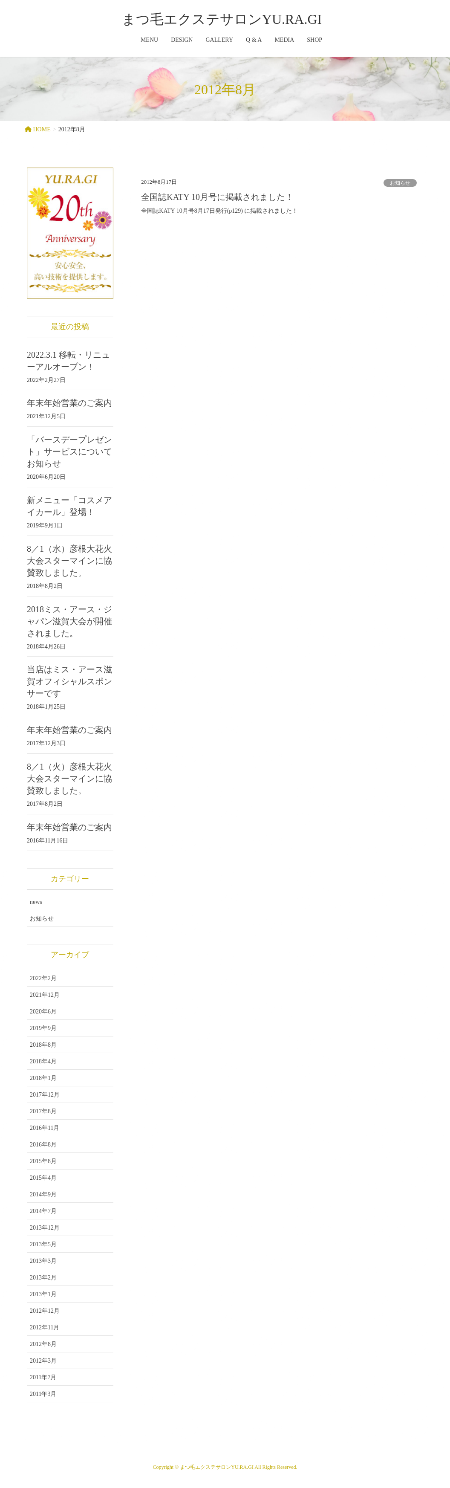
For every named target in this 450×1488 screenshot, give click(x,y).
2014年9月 (43, 1194)
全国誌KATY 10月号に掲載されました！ (217, 197)
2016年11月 (44, 1128)
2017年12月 (45, 1094)
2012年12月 (45, 1311)
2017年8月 (43, 1111)
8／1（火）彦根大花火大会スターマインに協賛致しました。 (69, 778)
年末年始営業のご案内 (69, 403)
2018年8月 (43, 1045)
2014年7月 (43, 1211)
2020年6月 (43, 1011)
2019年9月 (43, 1028)
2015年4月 (43, 1178)
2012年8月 (43, 1344)
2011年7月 (43, 1377)
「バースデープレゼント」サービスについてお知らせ (69, 451)
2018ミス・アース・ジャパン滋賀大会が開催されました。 (69, 621)
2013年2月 (43, 1277)
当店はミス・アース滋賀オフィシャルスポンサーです (69, 681)
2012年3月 (43, 1361)
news (36, 902)
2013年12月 (45, 1228)
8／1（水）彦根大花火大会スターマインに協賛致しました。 (69, 560)
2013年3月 (43, 1261)
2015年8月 (43, 1161)
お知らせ (400, 183)
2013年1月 (43, 1294)
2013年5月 (43, 1244)
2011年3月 (43, 1394)
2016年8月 (43, 1144)
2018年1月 (43, 1078)
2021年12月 (45, 995)
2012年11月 (44, 1327)
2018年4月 (43, 1061)
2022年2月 (43, 978)
